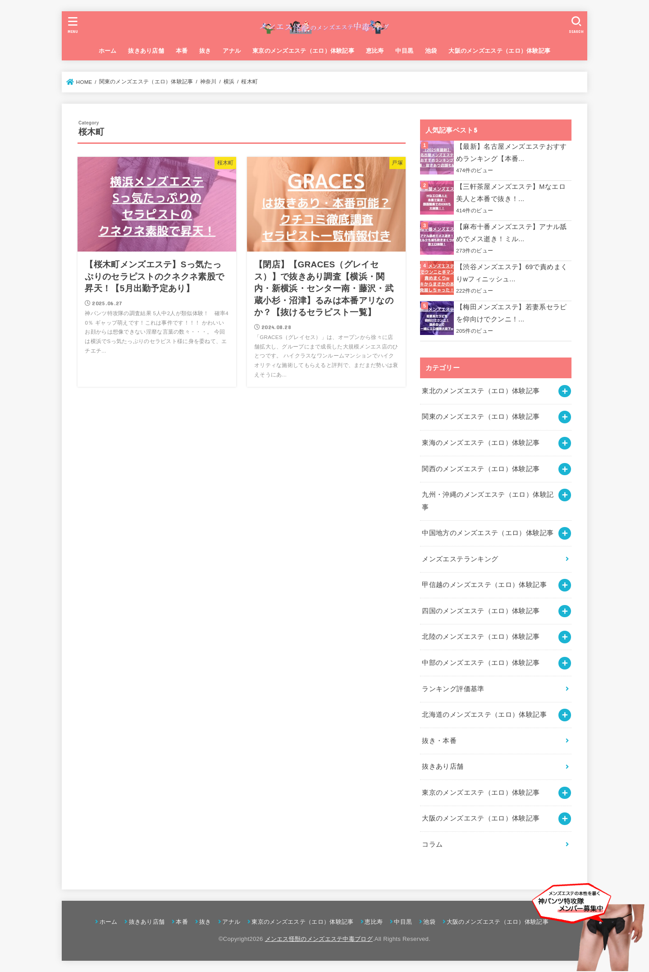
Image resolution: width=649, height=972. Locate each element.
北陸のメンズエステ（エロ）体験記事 (480, 636)
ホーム (108, 50)
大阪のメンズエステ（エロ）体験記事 (499, 50)
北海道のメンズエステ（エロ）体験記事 (484, 714)
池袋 (431, 50)
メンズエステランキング (460, 559)
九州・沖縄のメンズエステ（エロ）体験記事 (487, 501)
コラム (432, 844)
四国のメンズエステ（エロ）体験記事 (480, 610)
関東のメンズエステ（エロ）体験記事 (480, 416)
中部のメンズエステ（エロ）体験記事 (480, 662)
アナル (232, 50)
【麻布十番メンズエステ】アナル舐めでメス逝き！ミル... (511, 233)
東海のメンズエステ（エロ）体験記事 (480, 442)
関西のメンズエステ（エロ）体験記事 (480, 468)
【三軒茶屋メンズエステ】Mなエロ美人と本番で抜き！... (511, 193)
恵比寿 (375, 50)
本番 (182, 50)
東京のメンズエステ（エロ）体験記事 (303, 50)
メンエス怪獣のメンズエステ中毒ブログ (319, 938)
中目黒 (404, 50)
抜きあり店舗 (146, 50)
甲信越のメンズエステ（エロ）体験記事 (484, 584)
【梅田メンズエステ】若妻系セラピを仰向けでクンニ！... (511, 313)
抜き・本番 (439, 740)
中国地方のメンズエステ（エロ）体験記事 (487, 532)
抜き (205, 50)
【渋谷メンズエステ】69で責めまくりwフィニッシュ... (511, 273)
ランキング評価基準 (453, 688)
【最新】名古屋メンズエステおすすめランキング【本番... (511, 153)
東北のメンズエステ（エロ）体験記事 (480, 390)
